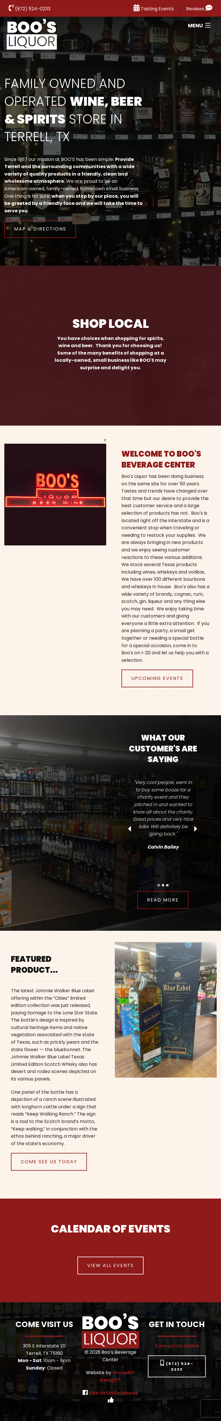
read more (163, 900)
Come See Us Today (49, 1161)
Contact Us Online (177, 1346)
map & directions (40, 229)
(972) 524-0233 (29, 8)
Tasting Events (154, 8)
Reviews (199, 8)
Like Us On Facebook (113, 1393)
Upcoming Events (157, 678)
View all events (110, 1265)
